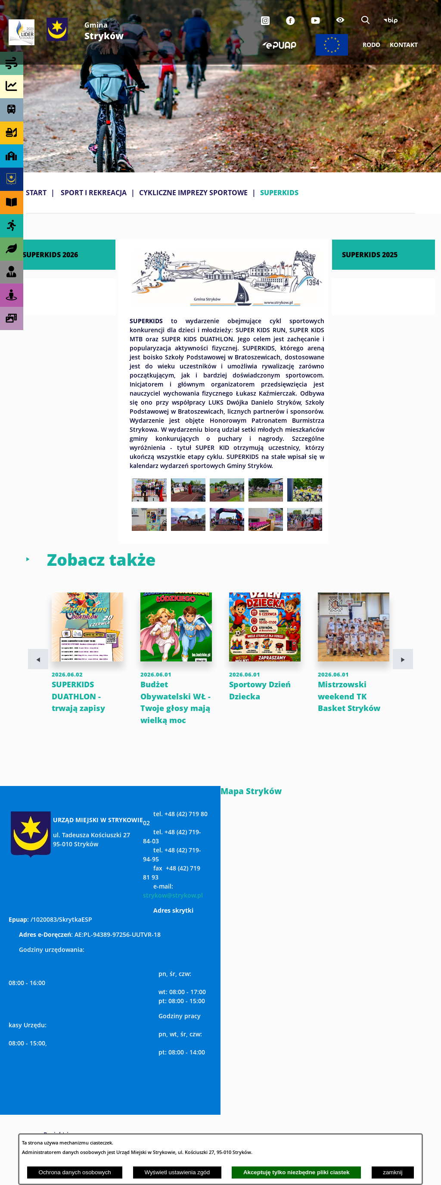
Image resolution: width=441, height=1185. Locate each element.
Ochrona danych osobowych (75, 1172)
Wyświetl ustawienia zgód (177, 1172)
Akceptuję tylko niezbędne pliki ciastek (296, 1172)
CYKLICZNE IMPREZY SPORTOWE (193, 192)
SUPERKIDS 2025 (370, 254)
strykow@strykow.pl (173, 907)
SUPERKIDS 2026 (50, 254)
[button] (227, 303)
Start (36, 192)
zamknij (392, 1172)
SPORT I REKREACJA (94, 192)
